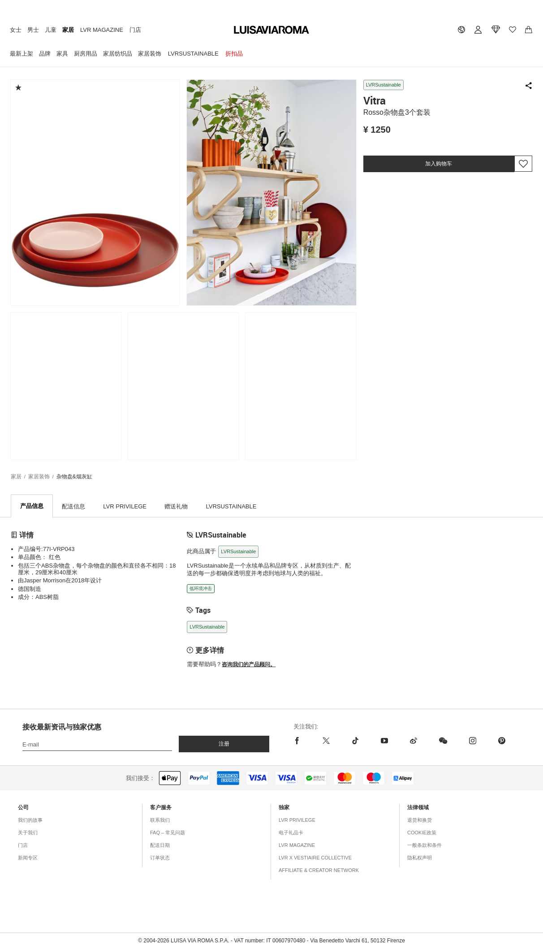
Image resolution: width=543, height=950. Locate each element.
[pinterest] (501, 741)
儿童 (50, 29)
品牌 (45, 53)
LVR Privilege (297, 820)
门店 (135, 29)
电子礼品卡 (291, 833)
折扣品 (234, 53)
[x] (325, 741)
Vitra (374, 100)
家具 (62, 53)
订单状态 (160, 858)
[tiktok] (355, 741)
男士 (33, 29)
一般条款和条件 (424, 845)
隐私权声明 (419, 858)
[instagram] (472, 741)
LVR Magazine (101, 29)
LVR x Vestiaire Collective (315, 858)
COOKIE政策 (421, 833)
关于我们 (28, 833)
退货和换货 (419, 820)
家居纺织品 (117, 53)
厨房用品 (85, 53)
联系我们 (160, 820)
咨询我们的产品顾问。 (249, 665)
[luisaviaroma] (271, 30)
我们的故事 (30, 820)
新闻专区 (28, 858)
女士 (16, 29)
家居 (68, 29)
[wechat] (443, 741)
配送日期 (160, 845)
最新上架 (21, 53)
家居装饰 (149, 53)
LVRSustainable (193, 53)
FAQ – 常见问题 (167, 833)
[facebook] (302, 741)
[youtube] (384, 741)
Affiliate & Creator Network (319, 870)
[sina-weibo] (413, 741)
